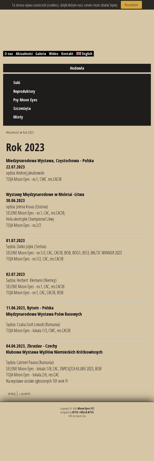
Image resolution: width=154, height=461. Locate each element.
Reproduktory (24, 91)
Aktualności (24, 53)
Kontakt (67, 53)
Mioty (18, 117)
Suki (16, 82)
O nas (9, 53)
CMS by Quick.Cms (77, 416)
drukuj (11, 393)
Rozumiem (131, 5)
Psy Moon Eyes (25, 100)
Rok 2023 (28, 132)
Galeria (40, 53)
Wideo (53, 53)
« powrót (24, 393)
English (84, 53)
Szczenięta (22, 108)
